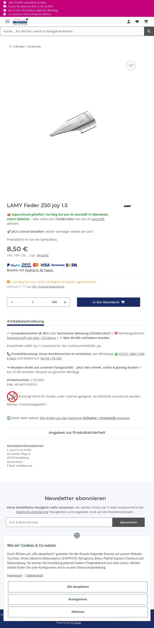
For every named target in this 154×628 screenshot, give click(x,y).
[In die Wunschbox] (131, 65)
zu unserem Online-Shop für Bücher (29, 14)
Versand (42, 255)
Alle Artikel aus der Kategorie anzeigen (85, 418)
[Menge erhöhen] (65, 302)
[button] (129, 21)
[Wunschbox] (137, 21)
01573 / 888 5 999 (131, 354)
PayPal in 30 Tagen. (39, 270)
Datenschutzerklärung (32, 512)
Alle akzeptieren (78, 586)
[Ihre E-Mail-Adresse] (59, 522)
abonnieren (128, 522)
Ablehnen (77, 612)
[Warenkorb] (146, 21)
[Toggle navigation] (7, 19)
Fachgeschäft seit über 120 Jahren (31, 338)
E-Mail (11, 358)
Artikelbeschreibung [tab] (25, 321)
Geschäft (98, 219)
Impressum (14, 575)
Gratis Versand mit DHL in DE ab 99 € (30, 6)
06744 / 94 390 (50, 358)
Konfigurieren (78, 599)
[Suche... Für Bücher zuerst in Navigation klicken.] (72, 31)
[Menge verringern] (12, 302)
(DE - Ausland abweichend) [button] (48, 286)
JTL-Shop (76, 622)
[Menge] (33, 302)
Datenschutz (34, 575)
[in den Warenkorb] (108, 302)
